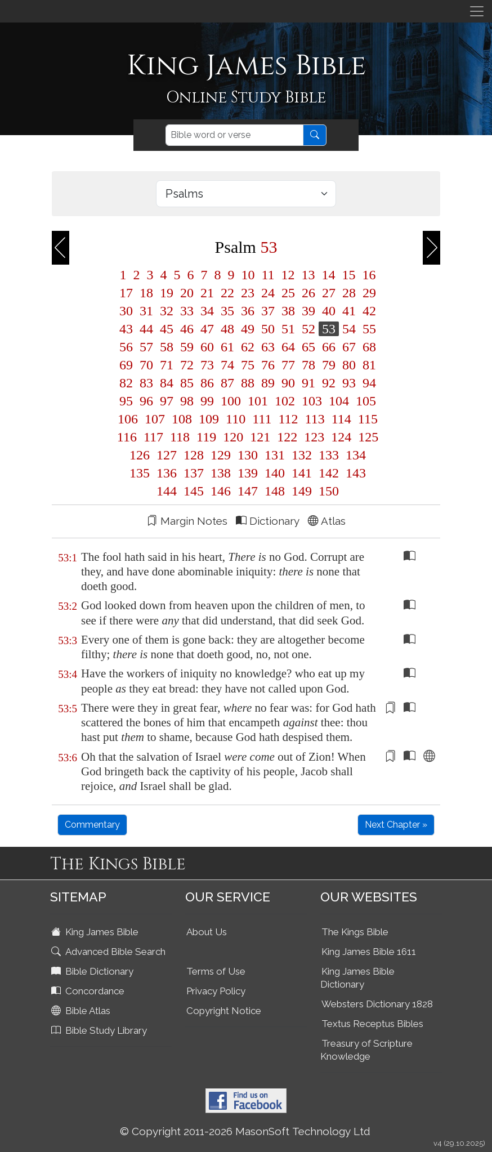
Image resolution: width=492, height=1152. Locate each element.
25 (288, 292)
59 (187, 347)
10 (248, 274)
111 (262, 419)
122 (287, 437)
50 (268, 329)
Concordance (89, 991)
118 (180, 437)
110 (235, 419)
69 (126, 365)
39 (308, 310)
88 (248, 383)
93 (349, 383)
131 (274, 455)
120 (233, 437)
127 (166, 455)
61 (227, 347)
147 (247, 491)
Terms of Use (215, 971)
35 (227, 310)
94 (367, 383)
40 (329, 310)
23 (248, 292)
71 (166, 365)
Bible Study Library (100, 1030)
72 (187, 365)
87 (227, 383)
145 (193, 491)
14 (329, 274)
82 (126, 383)
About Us (206, 931)
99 (207, 401)
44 (146, 329)
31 (146, 310)
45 (166, 329)
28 (349, 292)
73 (207, 365)
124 (341, 437)
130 (247, 455)
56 (126, 347)
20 (187, 292)
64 (288, 347)
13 (308, 274)
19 (166, 292)
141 (301, 473)
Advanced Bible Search (109, 951)
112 (288, 419)
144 (166, 491)
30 (126, 310)
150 (327, 491)
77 (288, 365)
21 (207, 292)
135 (139, 473)
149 (301, 491)
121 (260, 437)
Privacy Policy (215, 991)
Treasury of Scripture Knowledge (366, 1050)
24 (268, 292)
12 (288, 274)
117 (153, 437)
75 (248, 365)
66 (329, 347)
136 (166, 473)
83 (146, 383)
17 (126, 292)
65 (308, 347)
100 (230, 401)
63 (268, 347)
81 (367, 365)
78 (308, 365)
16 (367, 274)
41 (349, 310)
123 (314, 437)
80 (349, 365)
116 (127, 437)
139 (247, 473)
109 (208, 419)
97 (166, 401)
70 (146, 365)
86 (207, 383)
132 (301, 455)
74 (227, 365)
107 (154, 419)
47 (207, 329)
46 (187, 329)
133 (328, 455)
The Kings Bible (354, 931)
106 (127, 419)
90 (288, 383)
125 (366, 437)
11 (268, 274)
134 (354, 455)
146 (220, 491)
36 (248, 310)
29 (367, 292)
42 (367, 310)
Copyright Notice (223, 1010)
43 (126, 329)
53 (329, 329)
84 (166, 383)
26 (308, 292)
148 (274, 491)
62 (248, 347)
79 (329, 365)
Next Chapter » (396, 824)
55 (367, 329)
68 (367, 347)
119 (206, 437)
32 (166, 310)
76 (268, 365)
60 (207, 347)
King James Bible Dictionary (357, 978)
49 (248, 329)
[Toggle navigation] (477, 11)
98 (187, 401)
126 (139, 455)
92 (329, 383)
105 (364, 401)
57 (146, 347)
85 (187, 383)
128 (193, 455)
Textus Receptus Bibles (372, 1023)
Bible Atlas (82, 1010)
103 (311, 401)
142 (328, 473)
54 (349, 329)
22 (227, 292)
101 (257, 401)
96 (146, 401)
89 (268, 383)
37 (268, 310)
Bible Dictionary (93, 971)
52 (308, 329)
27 (329, 292)
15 (349, 274)
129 (220, 455)
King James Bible (96, 931)
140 (274, 473)
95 (126, 401)
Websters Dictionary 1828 (377, 1004)
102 (284, 401)
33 (187, 310)
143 (354, 473)
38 (288, 310)
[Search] (234, 135)
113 (315, 419)
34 (207, 310)
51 (288, 329)
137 (193, 473)
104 (338, 401)
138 (220, 473)
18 (146, 292)
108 (181, 419)
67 (349, 347)
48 (227, 329)
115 (366, 419)
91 (308, 383)
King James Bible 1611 (368, 951)
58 (166, 347)
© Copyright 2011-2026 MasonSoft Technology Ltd (245, 1131)
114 (341, 419)
